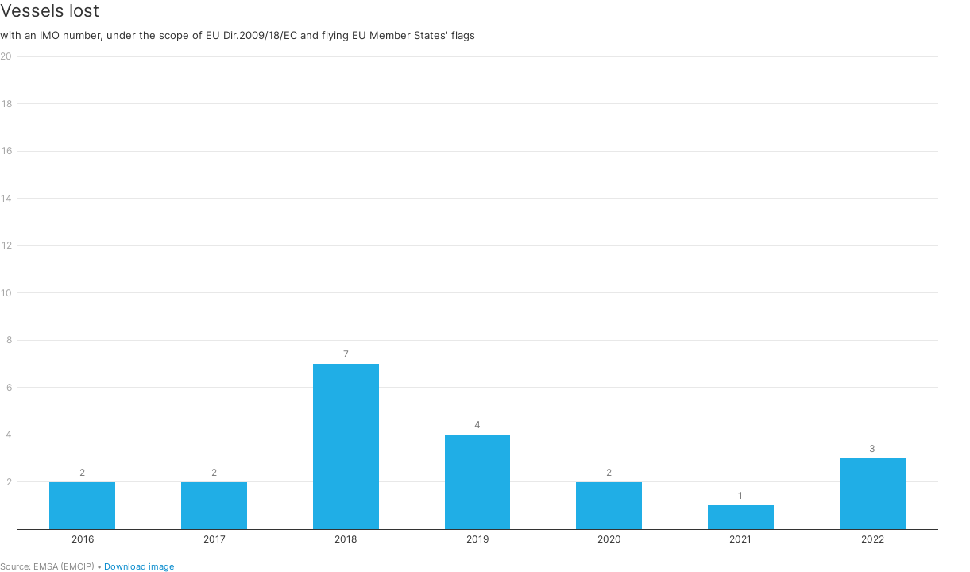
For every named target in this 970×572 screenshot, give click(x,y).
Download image (139, 566)
